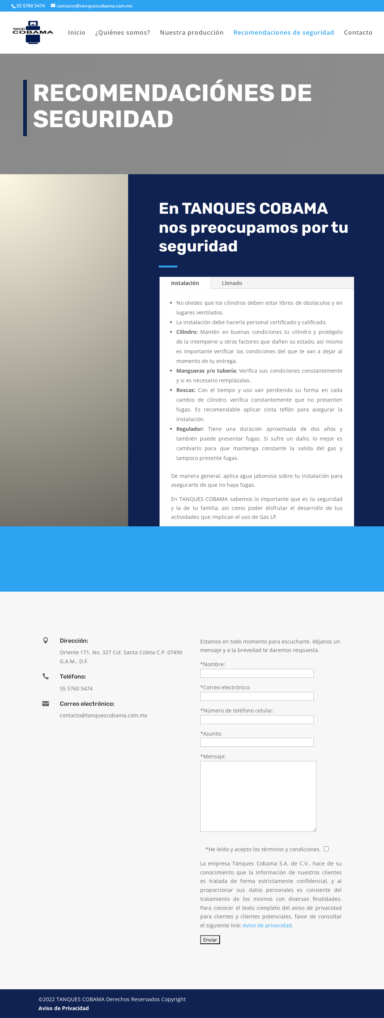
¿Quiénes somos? (122, 33)
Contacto (358, 33)
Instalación (185, 282)
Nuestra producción (192, 33)
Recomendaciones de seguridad (283, 33)
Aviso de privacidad (267, 925)
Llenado (232, 282)
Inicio (77, 33)
